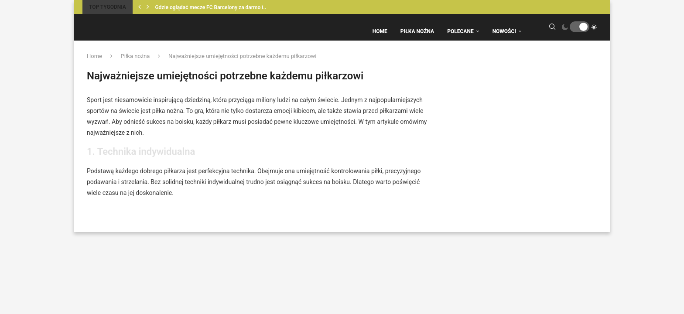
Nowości (504, 31)
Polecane (460, 31)
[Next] (147, 7)
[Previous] (139, 7)
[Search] (552, 31)
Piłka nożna (135, 64)
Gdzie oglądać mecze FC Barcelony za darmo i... (211, 7)
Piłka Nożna (417, 31)
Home (380, 31)
